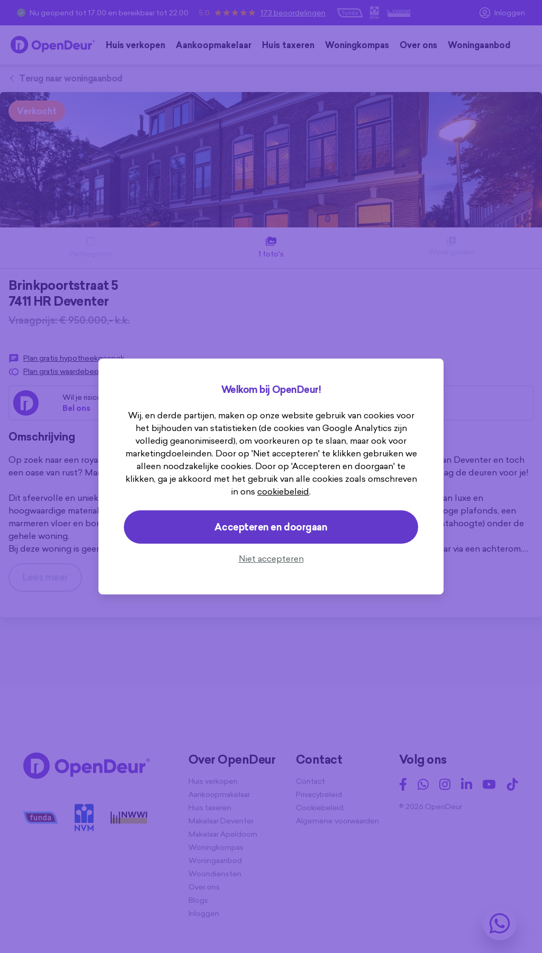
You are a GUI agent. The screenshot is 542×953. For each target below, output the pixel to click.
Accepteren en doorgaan (270, 527)
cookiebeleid (283, 491)
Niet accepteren (271, 558)
